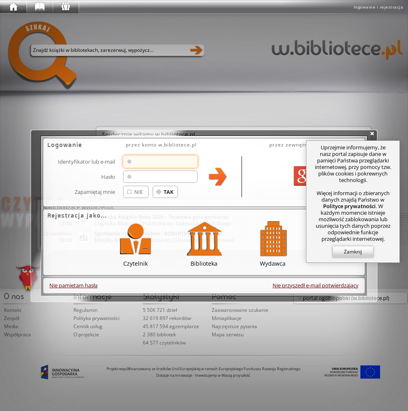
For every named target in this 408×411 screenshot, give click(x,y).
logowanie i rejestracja (379, 7)
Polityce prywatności (349, 206)
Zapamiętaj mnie (95, 191)
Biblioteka (204, 242)
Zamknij (353, 251)
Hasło (108, 176)
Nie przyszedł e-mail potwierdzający (316, 285)
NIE (138, 192)
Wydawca (272, 242)
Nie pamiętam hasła (73, 285)
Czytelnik (135, 242)
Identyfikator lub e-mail (86, 161)
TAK (168, 192)
